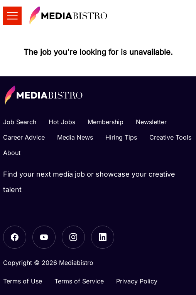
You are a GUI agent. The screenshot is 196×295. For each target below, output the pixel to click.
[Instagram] (73, 237)
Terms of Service (79, 281)
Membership (105, 122)
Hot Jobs (62, 122)
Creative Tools (170, 137)
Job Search (19, 122)
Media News (75, 137)
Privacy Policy (136, 281)
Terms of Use (22, 281)
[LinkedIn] (102, 237)
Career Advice (24, 137)
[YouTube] (44, 237)
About (11, 153)
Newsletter (151, 122)
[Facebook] (14, 237)
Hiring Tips (121, 137)
